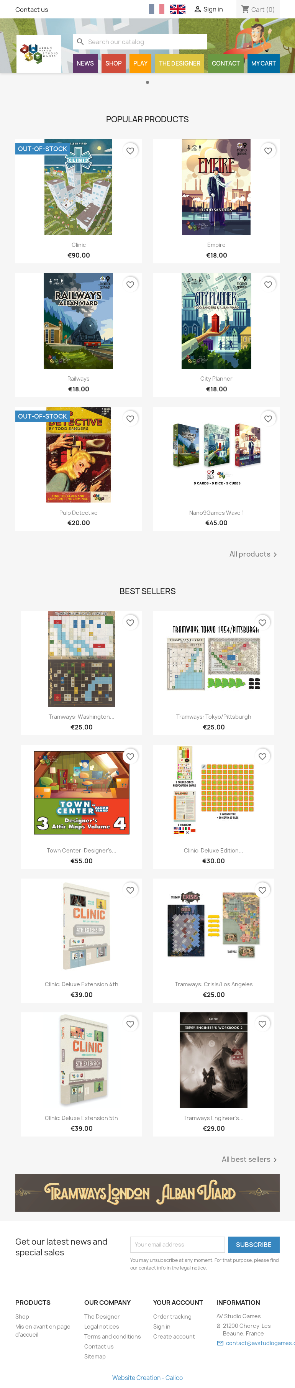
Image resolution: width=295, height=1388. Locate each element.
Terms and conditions (112, 1336)
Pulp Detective (78, 512)
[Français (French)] (156, 9)
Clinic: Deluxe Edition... (213, 850)
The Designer (179, 63)
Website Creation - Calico (147, 1378)
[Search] (140, 41)
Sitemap (95, 1356)
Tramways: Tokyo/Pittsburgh (213, 716)
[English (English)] (177, 9)
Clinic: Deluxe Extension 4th (81, 984)
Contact (226, 63)
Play (140, 63)
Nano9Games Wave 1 (216, 512)
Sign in (161, 1326)
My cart (263, 63)
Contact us (31, 9)
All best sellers (251, 1160)
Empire (216, 244)
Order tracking (172, 1316)
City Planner (216, 378)
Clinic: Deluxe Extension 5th (81, 1118)
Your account (178, 1302)
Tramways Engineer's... (214, 1118)
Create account (174, 1336)
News (85, 63)
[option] (147, 86)
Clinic (79, 244)
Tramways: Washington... (82, 716)
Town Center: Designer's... (81, 850)
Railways (78, 378)
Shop (113, 63)
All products (254, 554)
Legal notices (101, 1326)
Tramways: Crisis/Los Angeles (214, 984)
